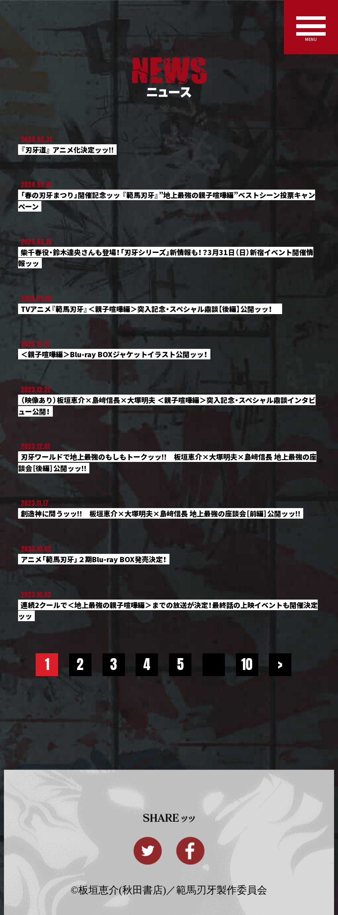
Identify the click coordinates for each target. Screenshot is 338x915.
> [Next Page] (280, 664)
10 (247, 664)
